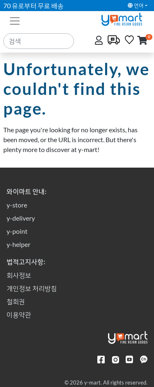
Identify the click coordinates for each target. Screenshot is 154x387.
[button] (142, 40)
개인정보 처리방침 (32, 288)
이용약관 (19, 314)
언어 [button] (136, 5)
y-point (17, 231)
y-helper (18, 244)
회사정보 (19, 275)
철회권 (16, 301)
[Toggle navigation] (14, 20)
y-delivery (21, 218)
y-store (17, 205)
